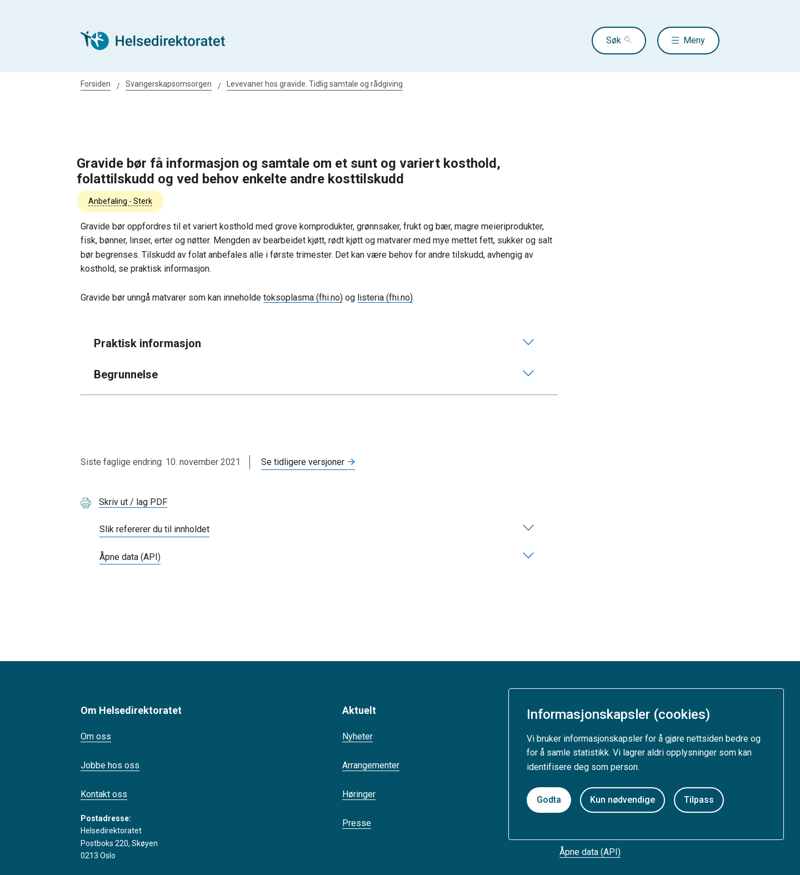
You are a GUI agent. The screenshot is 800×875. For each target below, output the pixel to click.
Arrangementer (370, 765)
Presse (356, 823)
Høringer (359, 794)
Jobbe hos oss (110, 765)
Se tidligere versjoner (302, 462)
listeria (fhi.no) (385, 297)
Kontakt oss (104, 794)
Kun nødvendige (622, 799)
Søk (613, 40)
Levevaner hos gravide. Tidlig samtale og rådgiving (315, 83)
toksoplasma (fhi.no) (303, 297)
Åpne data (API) (590, 852)
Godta (549, 799)
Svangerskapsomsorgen (169, 83)
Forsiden (96, 83)
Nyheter (357, 736)
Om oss (96, 736)
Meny (694, 40)
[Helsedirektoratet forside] (161, 40)
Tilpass (699, 799)
